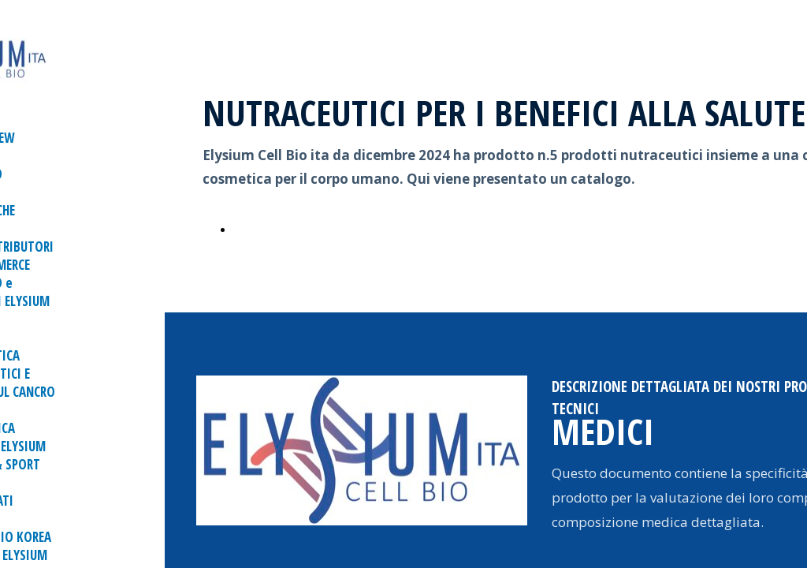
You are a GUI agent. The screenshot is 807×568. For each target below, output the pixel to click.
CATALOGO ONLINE (289, 229)
